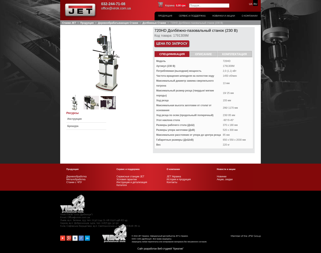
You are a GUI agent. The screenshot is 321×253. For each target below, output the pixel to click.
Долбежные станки (154, 23)
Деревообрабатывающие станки (118, 23)
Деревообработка (76, 176)
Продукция (165, 16)
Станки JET (69, 23)
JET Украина (174, 176)
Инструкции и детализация (131, 182)
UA (250, 4)
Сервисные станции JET (130, 176)
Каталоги (121, 185)
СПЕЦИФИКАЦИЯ (172, 54)
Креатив (178, 248)
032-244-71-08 (113, 4)
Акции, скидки (225, 179)
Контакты (172, 182)
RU (255, 4)
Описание (203, 54)
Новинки (221, 176)
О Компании (250, 16)
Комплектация (234, 54)
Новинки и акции (223, 16)
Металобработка (75, 179)
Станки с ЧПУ (74, 182)
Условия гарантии (126, 179)
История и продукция (179, 179)
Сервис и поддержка (192, 16)
